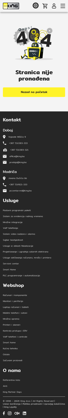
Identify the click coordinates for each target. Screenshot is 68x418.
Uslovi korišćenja (11, 404)
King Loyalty (10, 407)
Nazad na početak (34, 92)
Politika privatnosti (32, 404)
